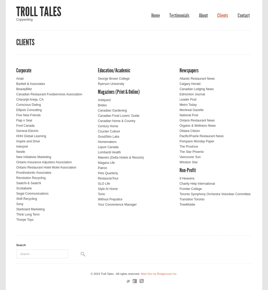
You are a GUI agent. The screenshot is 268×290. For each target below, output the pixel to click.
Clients (222, 15)
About (203, 15)
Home (155, 15)
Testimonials (179, 15)
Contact (244, 15)
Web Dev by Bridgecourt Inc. (159, 273)
